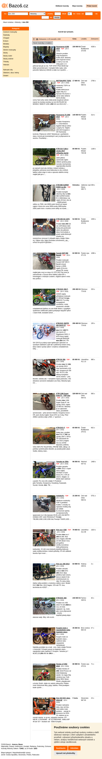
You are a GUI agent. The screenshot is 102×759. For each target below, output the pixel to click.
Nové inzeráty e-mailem (42, 43)
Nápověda (4, 746)
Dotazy (11, 746)
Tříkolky (6, 62)
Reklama (33, 746)
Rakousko (35, 755)
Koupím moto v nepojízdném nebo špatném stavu (63, 630)
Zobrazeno (94, 39)
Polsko (29, 755)
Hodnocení (19, 746)
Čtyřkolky (6, 35)
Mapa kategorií (6, 753)
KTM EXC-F (60, 428)
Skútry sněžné (8, 59)
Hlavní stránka (8, 22)
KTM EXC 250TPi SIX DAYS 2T (62, 324)
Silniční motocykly (9, 50)
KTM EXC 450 (61, 598)
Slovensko (22, 755)
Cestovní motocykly (10, 32)
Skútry (5, 53)
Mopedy (6, 47)
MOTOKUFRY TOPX (63, 81)
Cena (74, 39)
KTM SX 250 (60, 359)
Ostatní (5, 76)
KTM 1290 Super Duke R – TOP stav (63, 395)
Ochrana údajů (50, 746)
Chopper (6, 38)
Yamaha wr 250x (62, 462)
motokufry (60, 496)
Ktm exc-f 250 (61, 530)
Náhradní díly (8, 70)
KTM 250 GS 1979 (62, 219)
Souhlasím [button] (60, 748)
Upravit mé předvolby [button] (65, 753)
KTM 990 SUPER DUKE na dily (62, 186)
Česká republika (11, 755)
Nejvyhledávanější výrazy (21, 753)
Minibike (6, 44)
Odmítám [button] (74, 748)
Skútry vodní (7, 56)
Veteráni (6, 65)
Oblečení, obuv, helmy (11, 73)
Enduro (5, 41)
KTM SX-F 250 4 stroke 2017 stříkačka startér (62, 151)
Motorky (18, 22)
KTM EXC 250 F (62, 289)
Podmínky (40, 746)
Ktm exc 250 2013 (62, 564)
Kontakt (26, 746)
